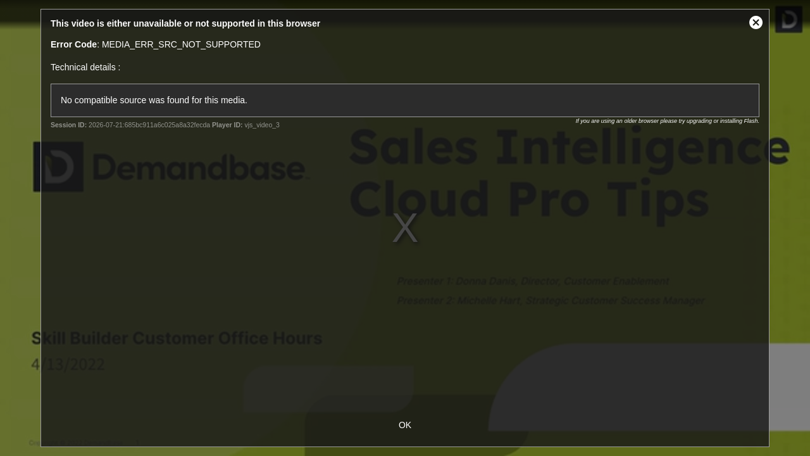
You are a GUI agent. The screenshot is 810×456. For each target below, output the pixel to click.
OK (405, 425)
